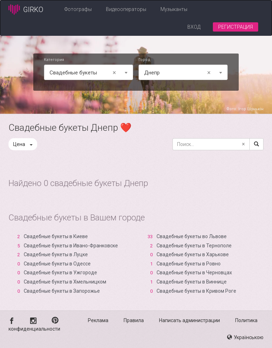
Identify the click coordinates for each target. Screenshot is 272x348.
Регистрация (235, 27)
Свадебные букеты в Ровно (189, 263)
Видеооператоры (126, 9)
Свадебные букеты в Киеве (56, 236)
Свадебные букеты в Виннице (192, 282)
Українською (245, 337)
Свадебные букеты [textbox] (84, 72)
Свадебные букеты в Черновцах (194, 272)
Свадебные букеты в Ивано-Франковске (71, 245)
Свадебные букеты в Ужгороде (60, 272)
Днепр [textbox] (178, 72)
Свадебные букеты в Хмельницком (65, 282)
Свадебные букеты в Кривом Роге (196, 291)
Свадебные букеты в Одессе (57, 263)
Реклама (98, 320)
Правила (134, 320)
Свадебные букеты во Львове (192, 236)
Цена (23, 144)
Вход (193, 27)
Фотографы (78, 9)
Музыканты (173, 9)
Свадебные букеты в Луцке (56, 254)
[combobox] (88, 72)
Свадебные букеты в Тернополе (194, 245)
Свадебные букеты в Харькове (193, 254)
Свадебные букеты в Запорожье (62, 291)
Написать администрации (189, 320)
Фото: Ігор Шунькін (245, 109)
